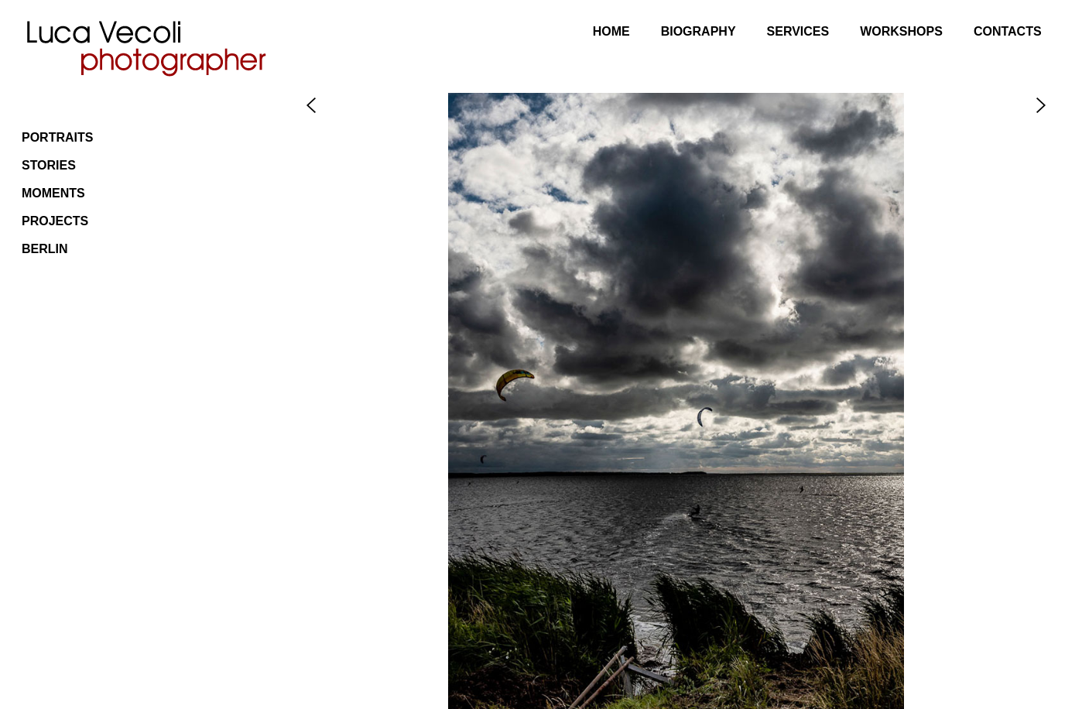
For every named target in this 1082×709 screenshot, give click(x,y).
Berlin (45, 248)
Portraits (57, 137)
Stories (49, 165)
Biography (698, 31)
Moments (53, 193)
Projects (55, 221)
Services (798, 31)
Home (611, 31)
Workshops (901, 31)
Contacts (1008, 31)
